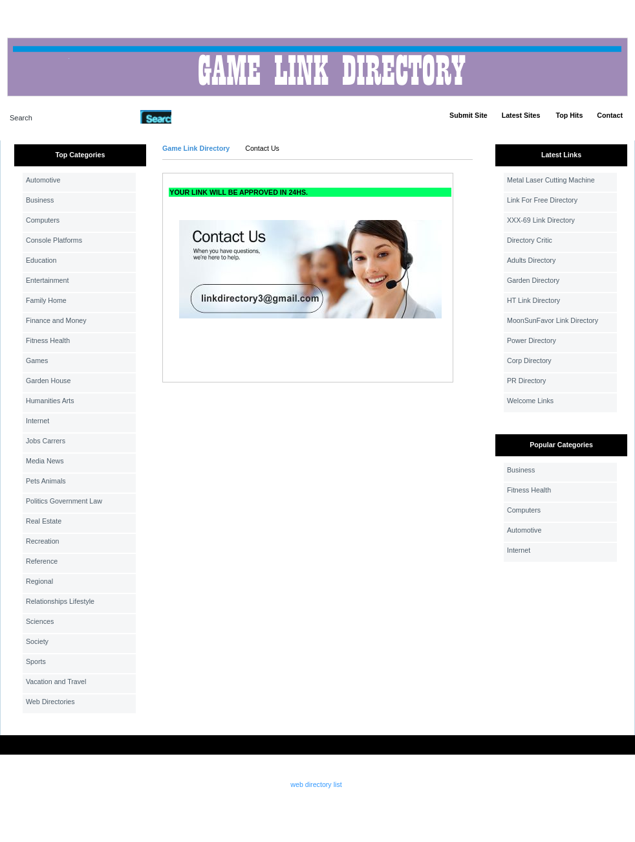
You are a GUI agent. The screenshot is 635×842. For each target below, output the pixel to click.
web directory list (315, 784)
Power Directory (531, 340)
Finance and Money (56, 320)
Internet (37, 421)
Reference (42, 561)
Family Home (46, 300)
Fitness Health (48, 340)
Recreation (42, 541)
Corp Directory (529, 360)
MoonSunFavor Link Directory (552, 320)
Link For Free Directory (542, 200)
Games (37, 360)
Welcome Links (530, 400)
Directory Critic (529, 240)
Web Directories (50, 701)
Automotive (43, 180)
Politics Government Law (64, 501)
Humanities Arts (50, 400)
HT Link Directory (533, 300)
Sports (36, 661)
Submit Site (468, 115)
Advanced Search (205, 116)
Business (40, 200)
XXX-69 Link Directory (541, 220)
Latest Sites (521, 115)
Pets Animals (46, 481)
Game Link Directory (196, 148)
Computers (42, 220)
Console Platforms (54, 240)
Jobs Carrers (45, 441)
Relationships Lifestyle (60, 601)
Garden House (48, 380)
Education (41, 260)
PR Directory (526, 380)
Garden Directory (533, 280)
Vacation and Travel (56, 681)
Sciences (40, 621)
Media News (45, 461)
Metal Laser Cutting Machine (551, 180)
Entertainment (47, 280)
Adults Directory (531, 260)
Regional (39, 581)
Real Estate (43, 521)
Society (37, 641)
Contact (610, 115)
